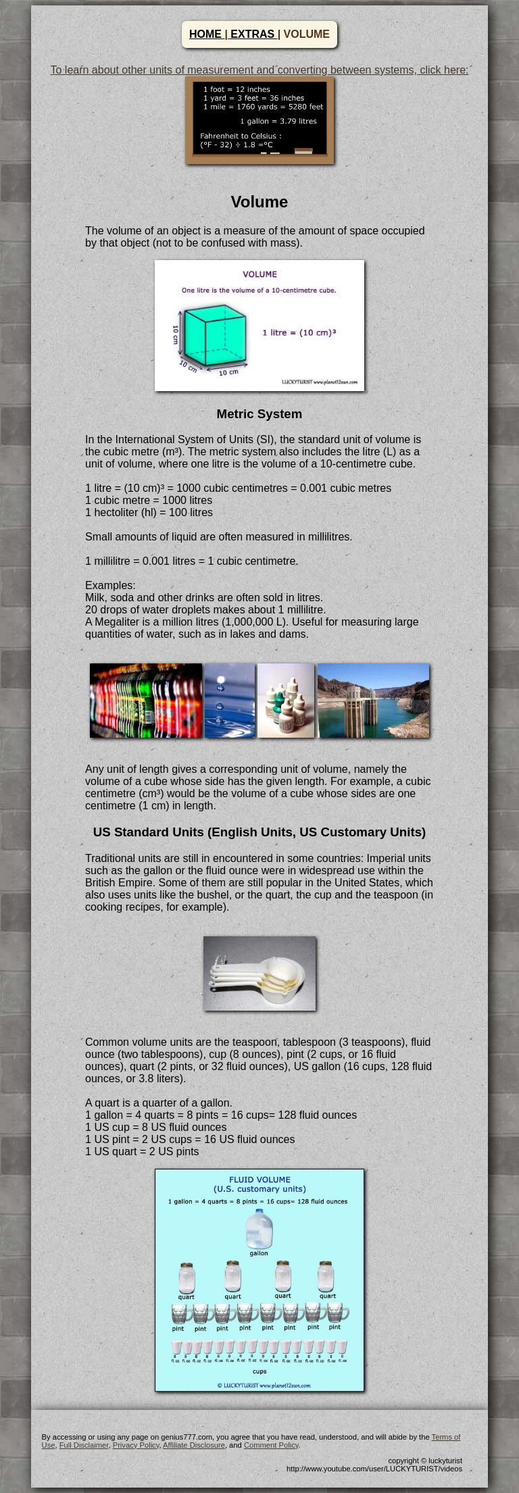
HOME (206, 34)
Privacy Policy (136, 1445)
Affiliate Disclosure (194, 1445)
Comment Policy (271, 1445)
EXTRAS (253, 34)
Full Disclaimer (84, 1445)
